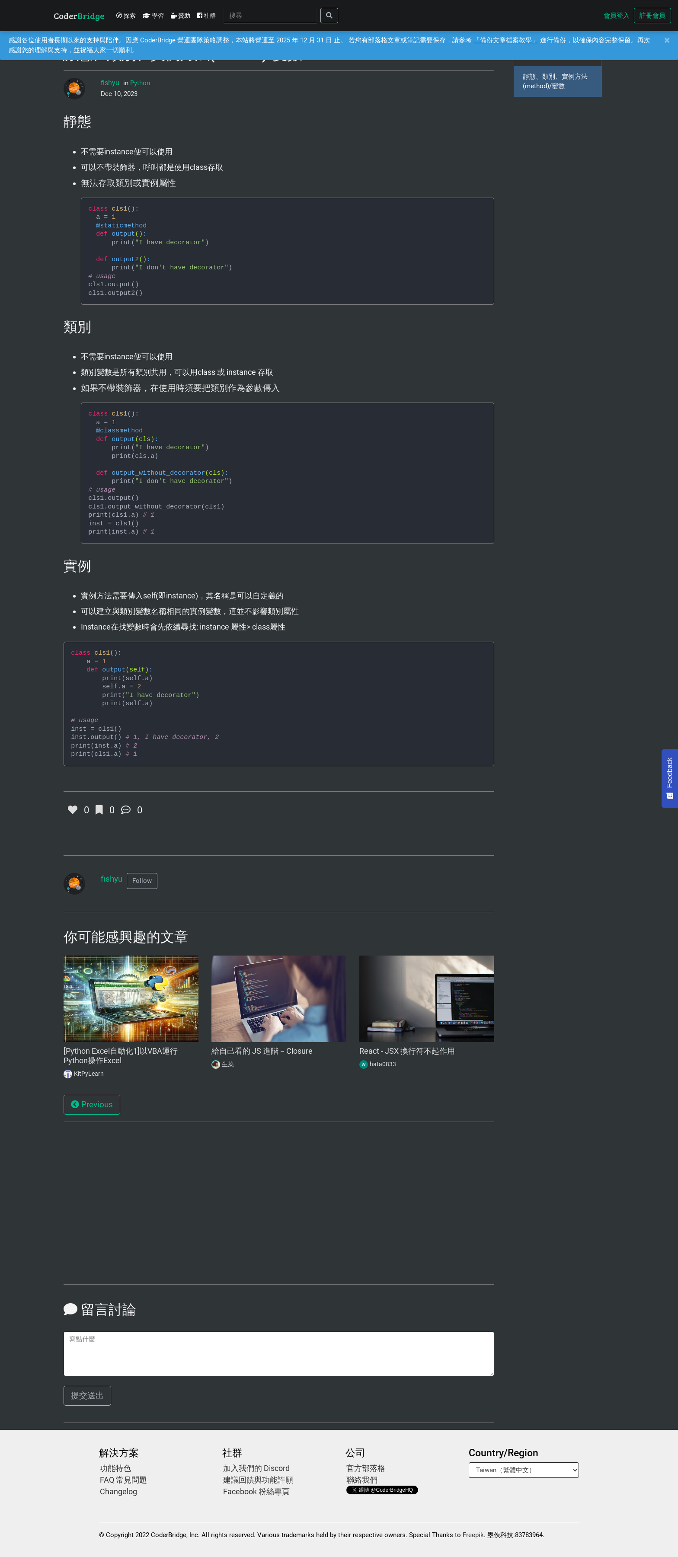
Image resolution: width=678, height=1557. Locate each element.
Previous (92, 1104)
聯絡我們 (361, 1479)
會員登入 (617, 15)
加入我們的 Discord (256, 1468)
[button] (142, 881)
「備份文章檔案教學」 (505, 40)
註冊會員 (652, 15)
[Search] (270, 16)
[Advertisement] (131, 1208)
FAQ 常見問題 (123, 1479)
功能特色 (115, 1468)
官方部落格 (365, 1468)
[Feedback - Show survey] (670, 778)
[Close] (667, 40)
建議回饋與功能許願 (258, 1479)
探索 (126, 15)
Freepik (473, 1535)
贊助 (180, 15)
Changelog (118, 1491)
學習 (153, 15)
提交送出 (87, 1395)
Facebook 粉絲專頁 (256, 1491)
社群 (206, 15)
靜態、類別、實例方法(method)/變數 (555, 81)
